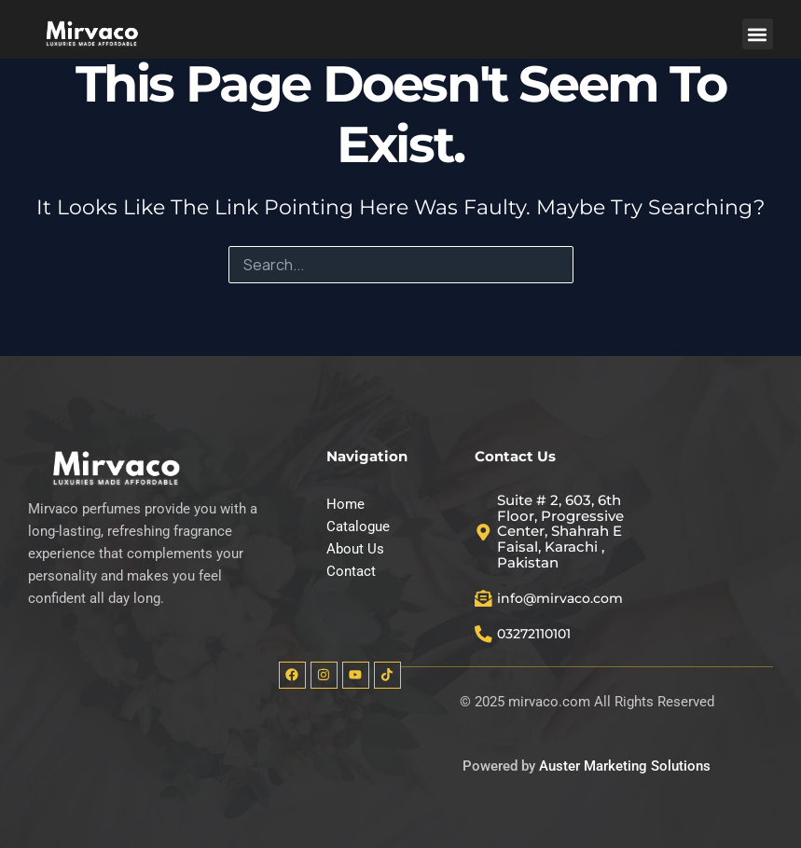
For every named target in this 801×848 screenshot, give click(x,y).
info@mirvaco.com (565, 596)
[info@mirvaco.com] (484, 596)
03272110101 (540, 633)
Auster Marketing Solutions (625, 767)
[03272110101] (484, 633)
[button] (757, 34)
